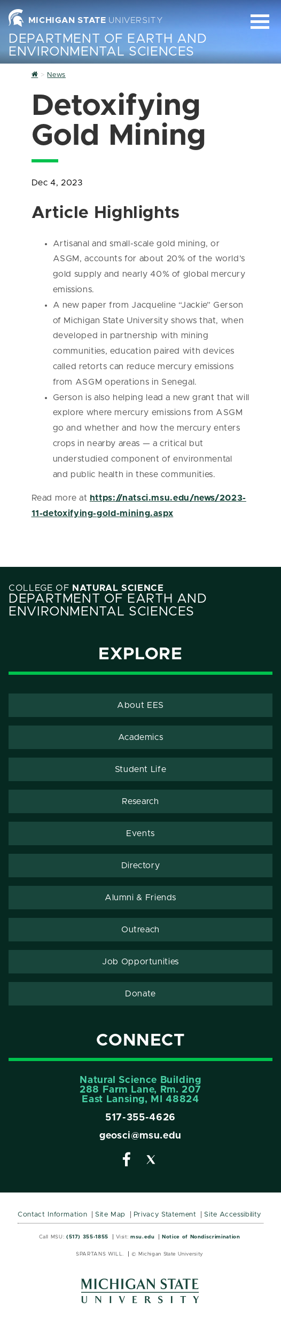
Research (140, 801)
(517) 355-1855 (87, 1237)
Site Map (110, 1214)
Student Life (141, 769)
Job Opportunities (140, 961)
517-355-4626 (140, 1118)
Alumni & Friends (140, 897)
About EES (140, 705)
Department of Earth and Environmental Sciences (108, 45)
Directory (140, 865)
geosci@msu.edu (140, 1136)
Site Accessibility (232, 1214)
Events (140, 833)
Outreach (140, 929)
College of (86, 588)
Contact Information (52, 1214)
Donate (140, 993)
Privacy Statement (165, 1214)
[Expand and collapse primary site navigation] (259, 22)
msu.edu (142, 1237)
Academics (140, 737)
